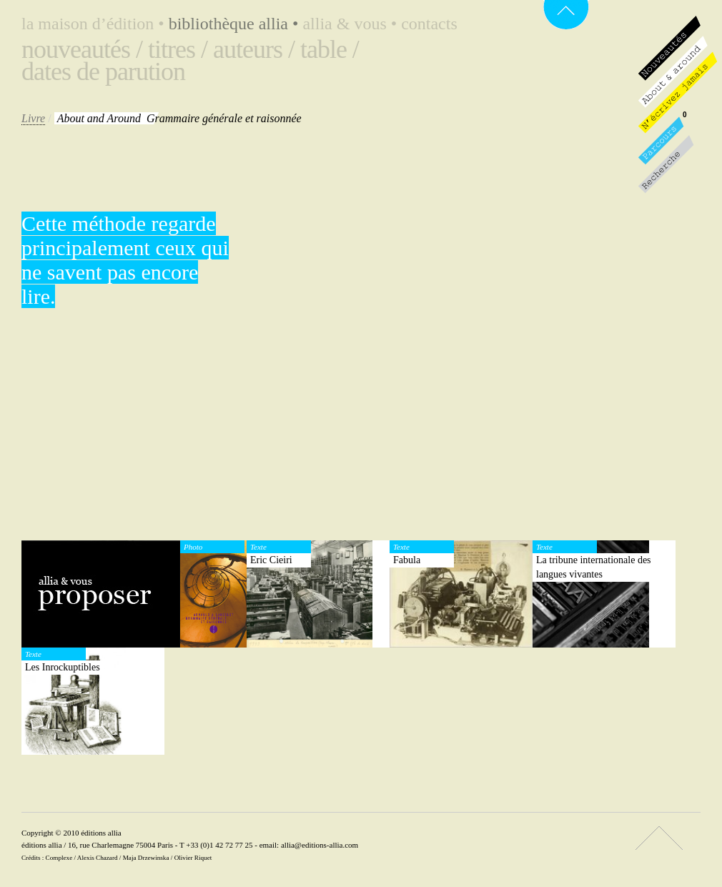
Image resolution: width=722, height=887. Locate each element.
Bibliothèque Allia (236, 23)
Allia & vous (351, 23)
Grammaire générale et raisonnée (179, 118)
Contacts (429, 23)
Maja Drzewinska (146, 857)
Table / (329, 49)
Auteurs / (254, 49)
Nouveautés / (81, 49)
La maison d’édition (95, 23)
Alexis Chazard (97, 857)
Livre (33, 118)
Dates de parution (103, 71)
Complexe (59, 857)
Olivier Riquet (193, 857)
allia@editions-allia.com (319, 845)
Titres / (177, 49)
